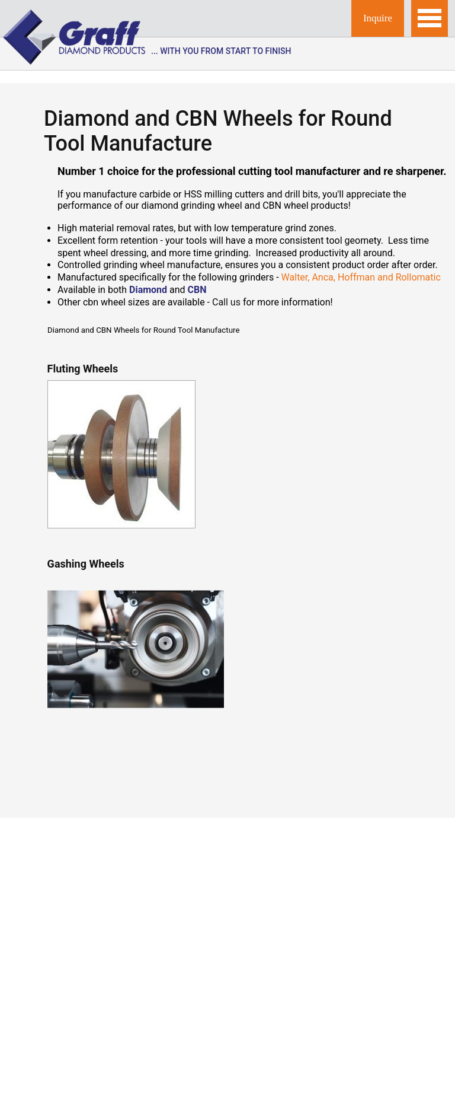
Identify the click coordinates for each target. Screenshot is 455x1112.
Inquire (377, 18)
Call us (226, 302)
